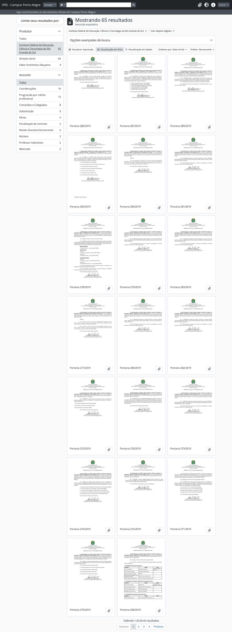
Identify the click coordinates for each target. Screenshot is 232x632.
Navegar (49, 4)
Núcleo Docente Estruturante (40, 130)
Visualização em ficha (110, 49)
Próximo (158, 626)
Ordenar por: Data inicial (172, 49)
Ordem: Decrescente (201, 49)
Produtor (25, 31)
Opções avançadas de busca (90, 40)
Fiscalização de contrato (40, 124)
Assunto (25, 75)
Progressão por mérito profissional (40, 96)
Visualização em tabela (138, 49)
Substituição (40, 111)
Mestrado (40, 149)
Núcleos (40, 137)
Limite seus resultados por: (40, 21)
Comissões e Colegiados (40, 105)
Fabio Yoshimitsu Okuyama (40, 65)
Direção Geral (40, 59)
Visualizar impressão (81, 49)
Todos (22, 38)
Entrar (222, 4)
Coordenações (40, 89)
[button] (199, 5)
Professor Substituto (40, 143)
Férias (40, 118)
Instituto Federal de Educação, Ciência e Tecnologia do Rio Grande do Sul (40, 48)
